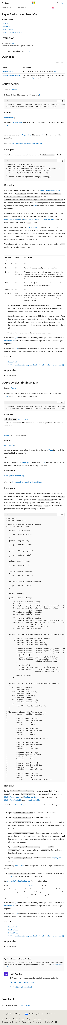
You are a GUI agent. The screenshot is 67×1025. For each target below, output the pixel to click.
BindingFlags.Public (33, 800)
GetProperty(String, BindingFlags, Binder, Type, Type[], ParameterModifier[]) (36, 365)
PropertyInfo (9, 117)
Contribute (37, 1019)
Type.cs (13, 89)
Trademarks (37, 1022)
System (12, 43)
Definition (6, 24)
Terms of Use (26, 1022)
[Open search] (58, 3)
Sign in (63, 3)
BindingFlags (23, 419)
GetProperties (34, 227)
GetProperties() (8, 29)
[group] (34, 105)
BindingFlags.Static (47, 219)
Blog (28, 1019)
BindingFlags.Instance (31, 219)
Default (7, 435)
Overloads (6, 27)
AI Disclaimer (6, 1019)
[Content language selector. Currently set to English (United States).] (11, 1014)
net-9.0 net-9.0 (11, 375)
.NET (10, 8)
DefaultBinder (13, 933)
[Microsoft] (33, 3)
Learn (4, 8)
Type (28, 51)
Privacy (46, 1019)
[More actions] (63, 7)
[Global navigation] (2, 3)
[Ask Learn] (53, 7)
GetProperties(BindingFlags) (12, 32)
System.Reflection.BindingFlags (19, 881)
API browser (20, 8)
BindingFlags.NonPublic (13, 219)
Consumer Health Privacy (10, 1022)
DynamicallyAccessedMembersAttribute (27, 143)
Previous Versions (18, 1019)
